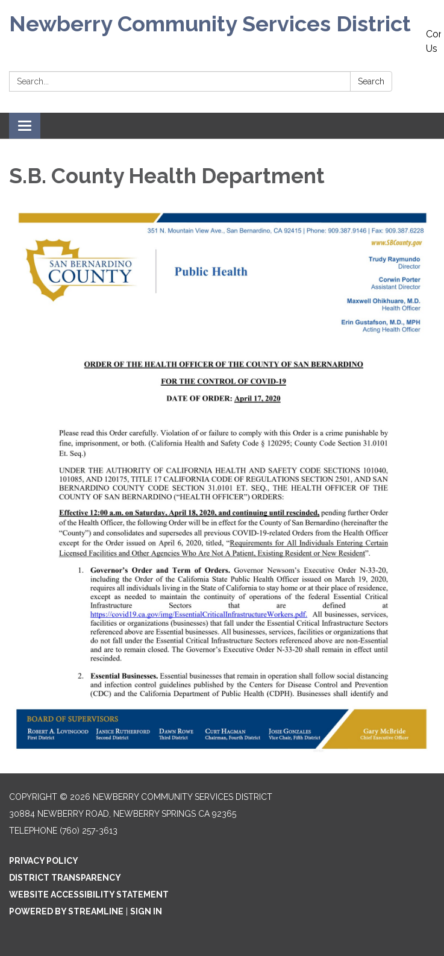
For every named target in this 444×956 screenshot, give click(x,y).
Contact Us (433, 41)
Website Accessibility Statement (89, 894)
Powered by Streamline (66, 911)
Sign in (146, 911)
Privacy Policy (43, 861)
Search (371, 81)
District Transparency (65, 877)
